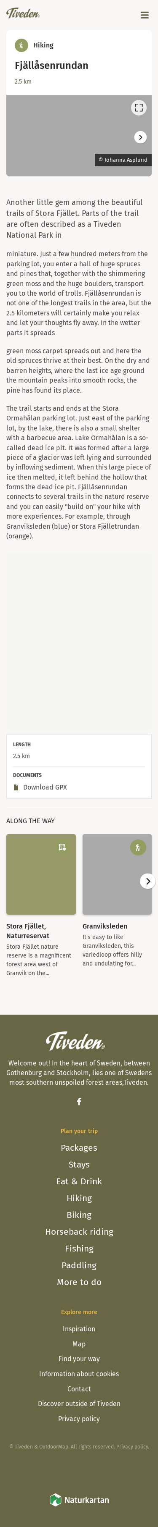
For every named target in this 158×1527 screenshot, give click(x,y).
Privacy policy (79, 1419)
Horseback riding (79, 1231)
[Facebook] (78, 1101)
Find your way (79, 1359)
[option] (79, 135)
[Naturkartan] (79, 1505)
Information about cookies (79, 1374)
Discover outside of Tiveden (79, 1404)
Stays (79, 1164)
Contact (79, 1389)
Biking (79, 1215)
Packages (79, 1147)
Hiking (79, 1198)
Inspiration (79, 1329)
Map (79, 1344)
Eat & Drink (79, 1181)
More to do (79, 1282)
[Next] (140, 137)
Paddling (79, 1265)
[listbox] (79, 135)
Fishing (79, 1248)
